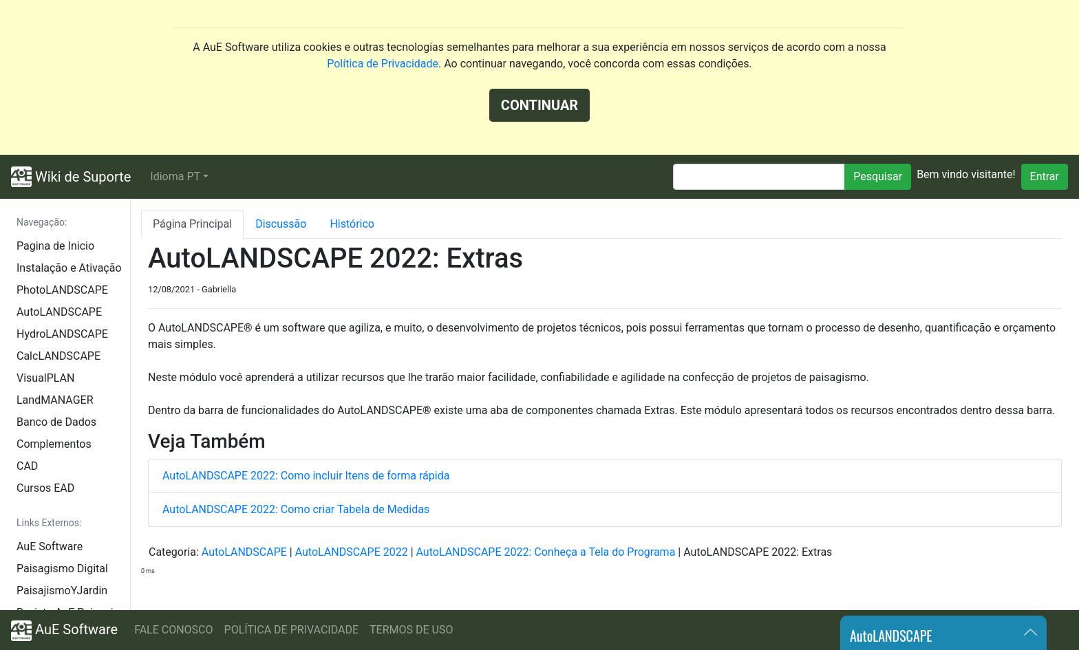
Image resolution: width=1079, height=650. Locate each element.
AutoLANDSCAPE (59, 311)
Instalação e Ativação (69, 267)
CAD (27, 466)
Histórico (352, 223)
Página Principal (192, 223)
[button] (179, 177)
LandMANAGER (55, 400)
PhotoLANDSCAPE (62, 289)
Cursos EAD (45, 488)
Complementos (54, 444)
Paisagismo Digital (62, 568)
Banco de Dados (56, 422)
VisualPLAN (45, 377)
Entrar (1044, 176)
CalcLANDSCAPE (58, 355)
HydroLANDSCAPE (62, 333)
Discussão (280, 223)
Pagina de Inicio (55, 245)
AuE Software (50, 546)
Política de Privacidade (382, 63)
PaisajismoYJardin (62, 590)
